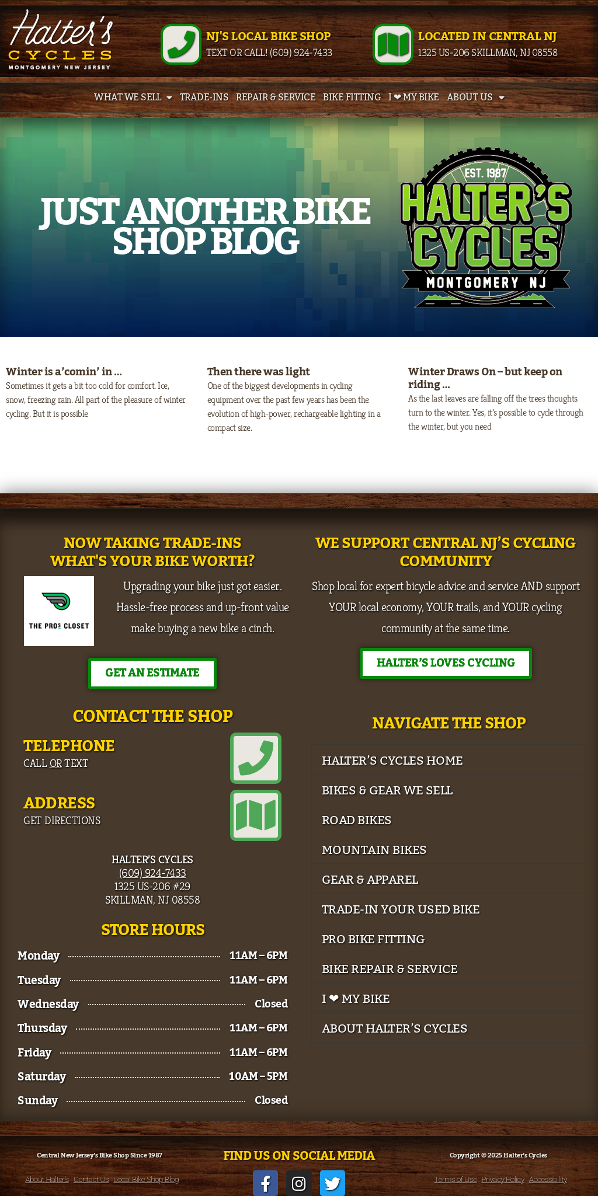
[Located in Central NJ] (393, 44)
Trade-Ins (204, 97)
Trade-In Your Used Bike (401, 910)
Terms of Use (455, 1179)
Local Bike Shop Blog (146, 1179)
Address (59, 803)
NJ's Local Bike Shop (268, 36)
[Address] (255, 815)
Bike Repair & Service (390, 969)
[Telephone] (255, 758)
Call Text (55, 763)
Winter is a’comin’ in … (64, 371)
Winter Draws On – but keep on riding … (485, 378)
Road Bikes (357, 820)
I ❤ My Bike (413, 97)
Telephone (69, 746)
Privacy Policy (502, 1179)
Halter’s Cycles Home (392, 761)
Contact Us (91, 1179)
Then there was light (258, 371)
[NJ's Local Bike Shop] (181, 44)
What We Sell (133, 97)
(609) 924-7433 (152, 873)
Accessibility (548, 1179)
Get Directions (61, 820)
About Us (476, 97)
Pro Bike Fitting (373, 939)
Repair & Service (275, 97)
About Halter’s (47, 1179)
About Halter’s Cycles (395, 1029)
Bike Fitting (352, 97)
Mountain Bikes (374, 850)
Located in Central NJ (487, 36)
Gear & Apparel (370, 880)
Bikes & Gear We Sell (387, 791)
